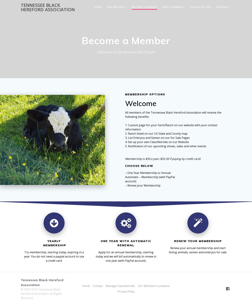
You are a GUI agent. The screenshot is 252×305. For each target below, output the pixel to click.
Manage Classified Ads (120, 286)
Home (98, 7)
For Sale (222, 7)
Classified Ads (200, 7)
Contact (98, 286)
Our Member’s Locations (154, 286)
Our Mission (115, 7)
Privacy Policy (126, 291)
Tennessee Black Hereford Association (48, 7)
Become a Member (144, 7)
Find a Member (172, 7)
